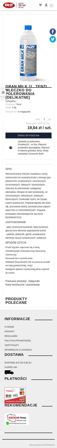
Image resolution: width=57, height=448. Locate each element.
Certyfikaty (12, 345)
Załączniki (34, 281)
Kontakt (9, 331)
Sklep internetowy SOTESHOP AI (42, 445)
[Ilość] (44, 119)
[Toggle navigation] (51, 5)
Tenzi (18, 104)
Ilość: (37, 119)
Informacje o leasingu (18, 350)
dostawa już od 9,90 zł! (18, 362)
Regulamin (11, 336)
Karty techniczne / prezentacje (22, 284)
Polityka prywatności (18, 340)
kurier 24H (11, 367)
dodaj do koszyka (28, 135)
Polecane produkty (16, 281)
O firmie (9, 327)
